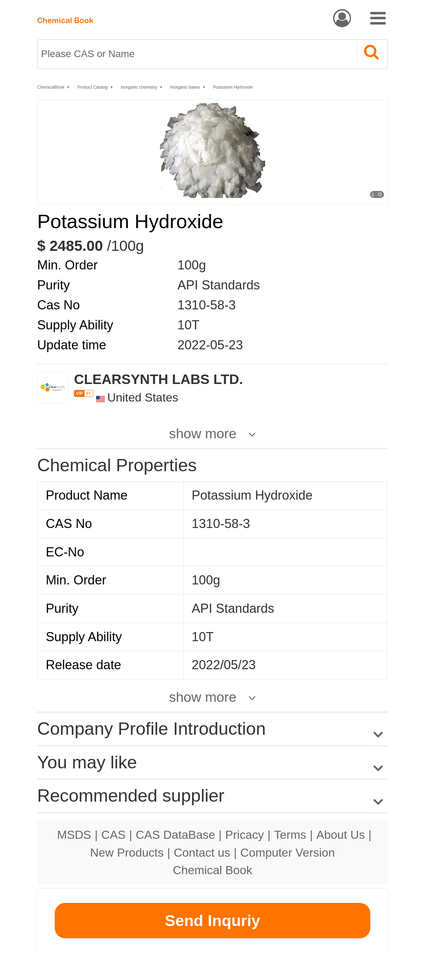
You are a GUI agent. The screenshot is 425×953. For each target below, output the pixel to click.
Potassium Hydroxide (233, 87)
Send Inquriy (212, 921)
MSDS (74, 834)
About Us (340, 834)
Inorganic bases (185, 87)
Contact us (202, 852)
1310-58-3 (206, 305)
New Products (127, 852)
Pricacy (244, 834)
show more (202, 433)
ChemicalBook (50, 87)
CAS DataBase (175, 834)
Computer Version (287, 852)
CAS (113, 834)
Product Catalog (92, 87)
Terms (290, 834)
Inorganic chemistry (139, 87)
